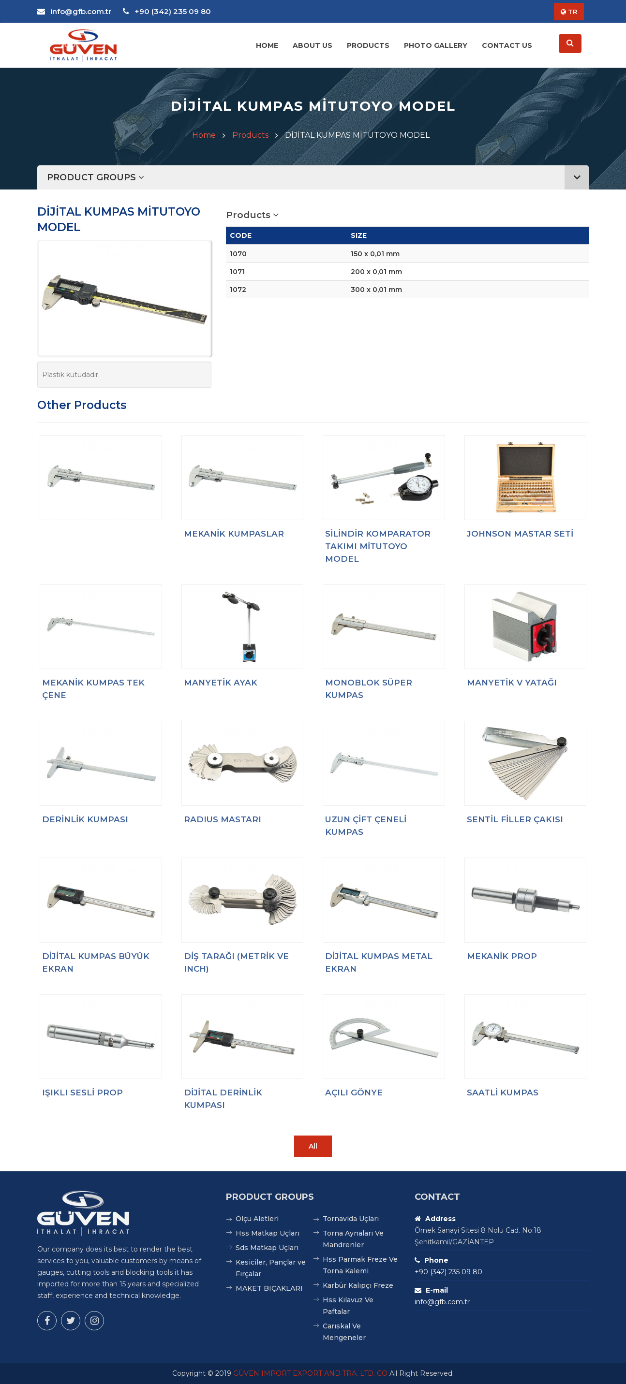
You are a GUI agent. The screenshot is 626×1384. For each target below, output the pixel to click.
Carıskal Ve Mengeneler (344, 1332)
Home (267, 45)
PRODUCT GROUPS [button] (318, 177)
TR (569, 11)
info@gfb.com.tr (74, 11)
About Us (312, 45)
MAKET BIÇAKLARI (269, 1288)
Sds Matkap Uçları (267, 1247)
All (313, 1146)
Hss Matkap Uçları (267, 1233)
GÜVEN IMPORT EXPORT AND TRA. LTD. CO (310, 1373)
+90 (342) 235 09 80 (167, 11)
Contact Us (507, 45)
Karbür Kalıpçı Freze (358, 1285)
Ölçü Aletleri (257, 1218)
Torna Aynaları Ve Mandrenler (353, 1239)
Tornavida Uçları (351, 1218)
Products (368, 45)
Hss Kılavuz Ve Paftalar (348, 1306)
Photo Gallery (435, 45)
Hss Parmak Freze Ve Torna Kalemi (360, 1265)
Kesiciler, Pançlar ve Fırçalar (271, 1268)
